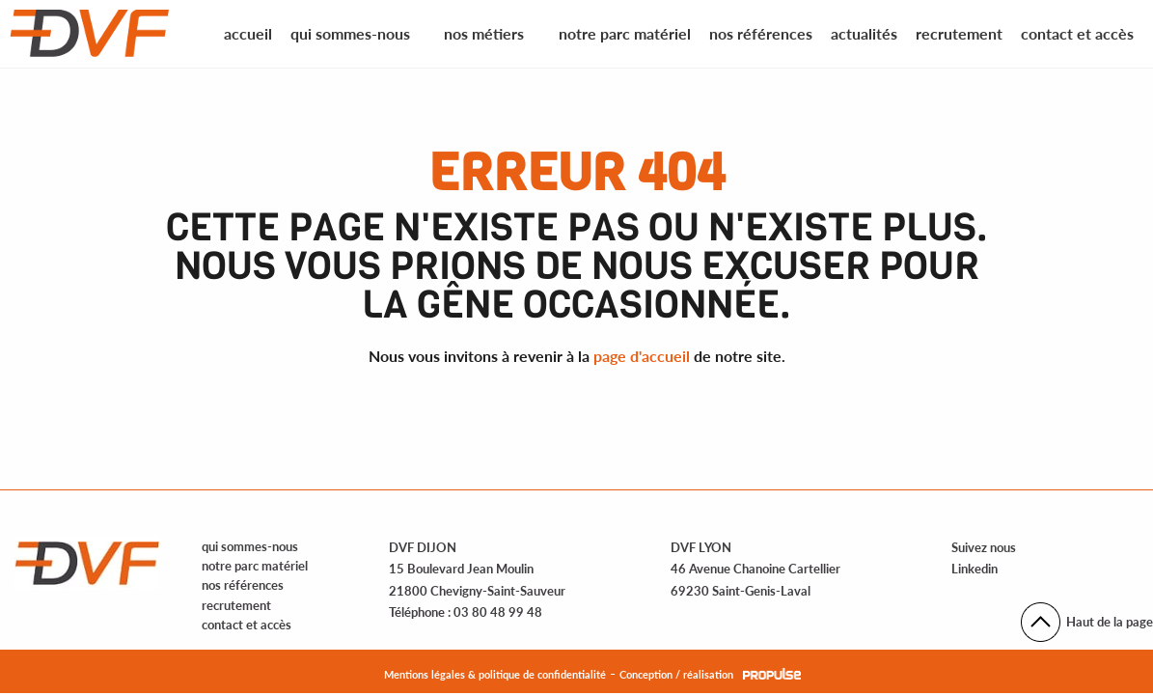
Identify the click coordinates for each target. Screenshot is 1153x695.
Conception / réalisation (676, 674)
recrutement (236, 605)
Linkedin (974, 568)
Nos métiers (484, 33)
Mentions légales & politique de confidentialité (495, 674)
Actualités (864, 33)
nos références (243, 585)
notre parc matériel (255, 565)
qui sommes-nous (250, 546)
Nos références (760, 33)
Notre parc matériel (625, 33)
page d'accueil (641, 356)
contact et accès (246, 624)
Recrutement (959, 33)
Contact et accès (1077, 33)
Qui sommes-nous (350, 33)
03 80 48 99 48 (497, 612)
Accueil (248, 33)
